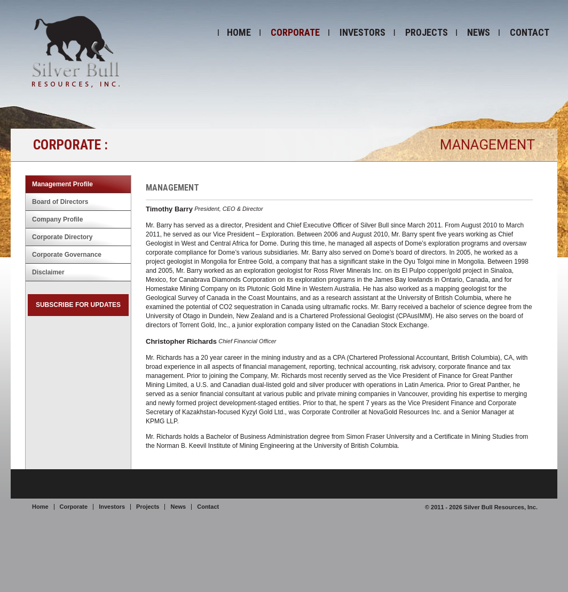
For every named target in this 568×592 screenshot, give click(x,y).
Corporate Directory (62, 237)
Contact (529, 32)
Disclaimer (48, 272)
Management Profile (62, 184)
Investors (362, 32)
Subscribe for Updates (78, 305)
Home (239, 32)
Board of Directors (60, 202)
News (478, 32)
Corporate (295, 32)
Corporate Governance (66, 254)
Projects (426, 32)
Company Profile (57, 219)
